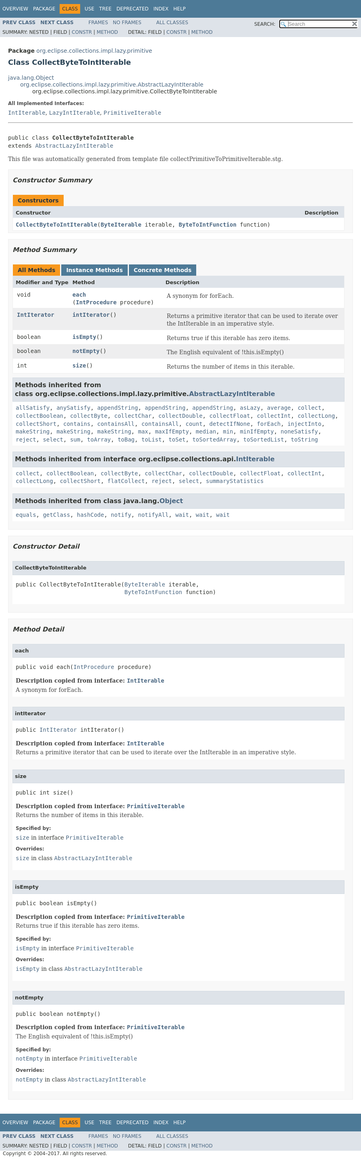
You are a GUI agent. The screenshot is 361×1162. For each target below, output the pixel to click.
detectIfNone (229, 424)
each (79, 294)
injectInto (304, 424)
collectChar (132, 416)
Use (89, 9)
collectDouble (180, 416)
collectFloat (229, 416)
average (279, 408)
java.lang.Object (31, 77)
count (193, 424)
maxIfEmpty (172, 431)
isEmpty (84, 337)
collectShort (36, 424)
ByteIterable (121, 224)
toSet (176, 439)
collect (310, 408)
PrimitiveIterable (132, 112)
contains (76, 424)
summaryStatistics (234, 481)
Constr (82, 32)
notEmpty (86, 351)
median (206, 431)
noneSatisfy (299, 431)
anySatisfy (73, 408)
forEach (269, 424)
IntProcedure (96, 302)
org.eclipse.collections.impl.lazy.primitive (94, 50)
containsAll (116, 424)
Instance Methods (94, 270)
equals (26, 515)
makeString (33, 431)
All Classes (172, 22)
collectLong (316, 416)
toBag (126, 439)
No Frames (127, 22)
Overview (15, 9)
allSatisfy (33, 408)
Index (161, 9)
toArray (99, 439)
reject (26, 439)
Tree (105, 9)
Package (44, 9)
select (53, 439)
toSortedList (263, 439)
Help (179, 9)
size (79, 365)
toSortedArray (214, 439)
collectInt (273, 416)
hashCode (90, 515)
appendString (117, 408)
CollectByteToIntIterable (56, 224)
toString (304, 439)
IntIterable (27, 112)
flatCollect (126, 481)
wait (182, 515)
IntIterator (35, 315)
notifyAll (153, 515)
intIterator (91, 315)
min (228, 431)
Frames (98, 22)
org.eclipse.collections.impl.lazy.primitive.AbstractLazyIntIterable (111, 84)
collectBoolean (39, 416)
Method (107, 32)
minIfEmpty (257, 431)
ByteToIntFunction (208, 224)
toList (151, 439)
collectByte (89, 416)
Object (171, 501)
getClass (56, 515)
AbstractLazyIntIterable (74, 145)
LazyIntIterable (74, 112)
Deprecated (132, 9)
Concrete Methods (163, 270)
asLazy (250, 408)
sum (75, 439)
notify (121, 515)
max (143, 431)
